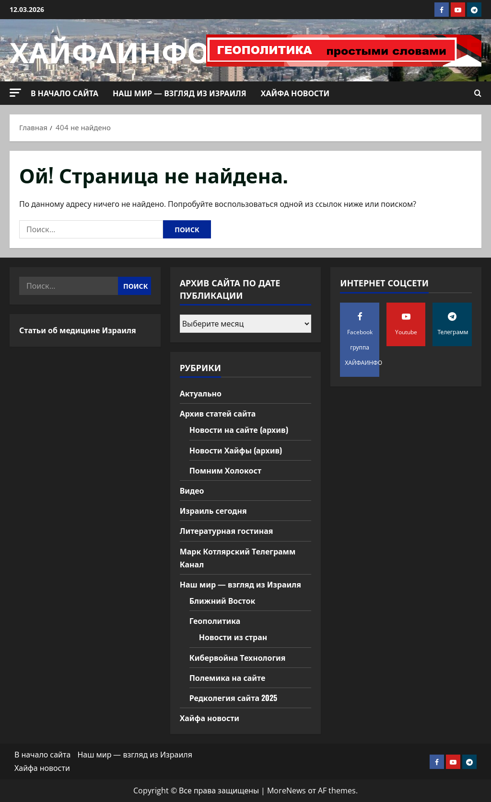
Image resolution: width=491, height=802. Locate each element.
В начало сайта (64, 93)
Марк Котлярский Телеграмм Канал (238, 557)
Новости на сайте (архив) (238, 429)
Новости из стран (233, 637)
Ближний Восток (222, 600)
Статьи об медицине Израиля (77, 330)
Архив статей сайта (218, 413)
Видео (192, 490)
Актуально (201, 393)
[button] (15, 93)
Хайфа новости (295, 93)
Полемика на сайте (227, 677)
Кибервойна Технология (237, 657)
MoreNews (286, 790)
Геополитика (215, 620)
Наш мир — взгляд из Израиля (179, 93)
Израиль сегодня (213, 510)
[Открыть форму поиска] (477, 93)
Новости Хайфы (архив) (235, 450)
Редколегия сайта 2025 (233, 697)
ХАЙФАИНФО (110, 50)
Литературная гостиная (226, 530)
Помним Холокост (225, 470)
